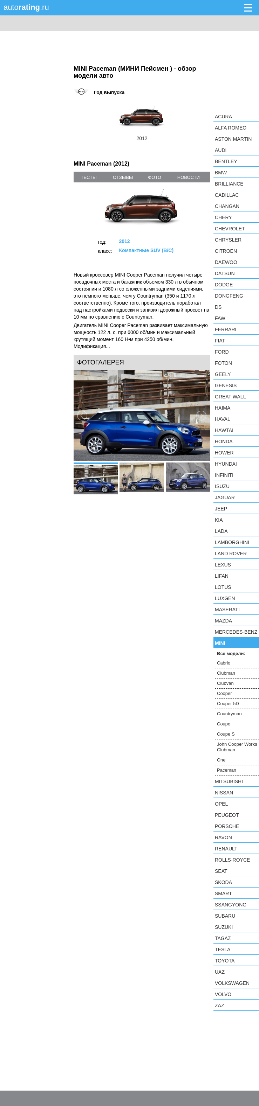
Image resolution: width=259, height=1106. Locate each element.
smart (223, 893)
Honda (224, 441)
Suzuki (224, 927)
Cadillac (227, 195)
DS (218, 307)
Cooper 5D (228, 703)
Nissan (224, 792)
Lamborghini (232, 542)
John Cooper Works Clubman (237, 747)
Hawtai (224, 430)
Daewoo (226, 262)
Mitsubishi (229, 781)
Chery (223, 217)
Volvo (223, 994)
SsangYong (230, 904)
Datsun (225, 273)
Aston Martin (233, 139)
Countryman (229, 713)
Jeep (221, 509)
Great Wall (230, 396)
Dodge (224, 284)
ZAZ (219, 1005)
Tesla (222, 949)
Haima (222, 408)
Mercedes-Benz (236, 632)
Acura (223, 116)
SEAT (221, 871)
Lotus (223, 587)
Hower (224, 452)
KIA (219, 520)
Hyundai (226, 464)
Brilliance (229, 184)
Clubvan (225, 683)
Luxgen (225, 598)
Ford (222, 352)
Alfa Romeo (230, 128)
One (221, 760)
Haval (222, 419)
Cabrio (223, 663)
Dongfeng (229, 296)
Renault (226, 848)
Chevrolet (230, 228)
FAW (220, 318)
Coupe (223, 723)
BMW (221, 172)
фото (154, 177)
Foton (223, 363)
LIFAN (222, 576)
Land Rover (231, 553)
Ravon (223, 837)
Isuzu (222, 486)
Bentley (226, 161)
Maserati (227, 609)
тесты (88, 177)
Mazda (223, 621)
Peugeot (227, 815)
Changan (227, 206)
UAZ (220, 972)
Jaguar (225, 497)
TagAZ (223, 938)
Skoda (223, 882)
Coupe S (226, 734)
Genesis (226, 385)
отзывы (123, 177)
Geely (223, 374)
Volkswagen (232, 983)
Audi (220, 150)
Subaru (225, 916)
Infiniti (224, 475)
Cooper (224, 693)
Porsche (227, 826)
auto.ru (26, 7)
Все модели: (231, 653)
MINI (220, 643)
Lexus (223, 565)
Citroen (226, 251)
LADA (221, 531)
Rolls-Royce (232, 860)
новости (188, 177)
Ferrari (225, 329)
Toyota (224, 961)
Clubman (226, 673)
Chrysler (228, 240)
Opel (221, 804)
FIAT (220, 340)
